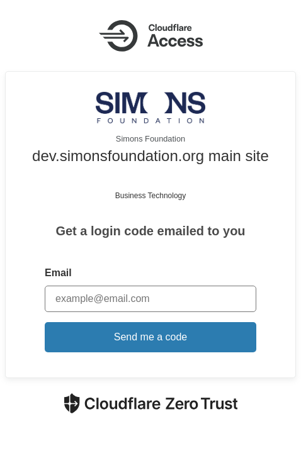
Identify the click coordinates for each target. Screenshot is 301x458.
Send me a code (151, 337)
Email (58, 272)
